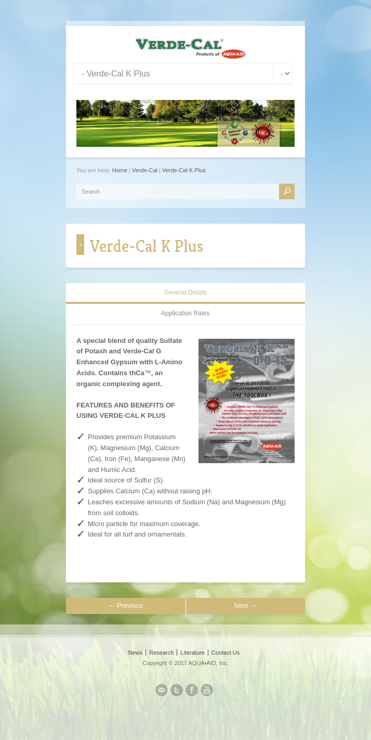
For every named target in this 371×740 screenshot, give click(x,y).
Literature (192, 652)
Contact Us (225, 652)
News (135, 652)
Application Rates (185, 313)
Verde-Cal (144, 170)
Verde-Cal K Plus (184, 170)
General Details (185, 292)
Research (161, 652)
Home (119, 170)
